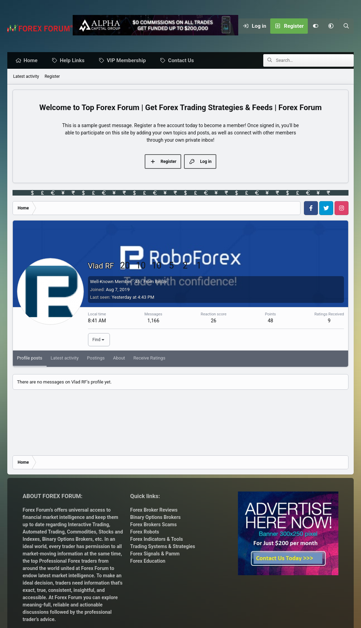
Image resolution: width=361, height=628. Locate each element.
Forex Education (147, 561)
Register (52, 76)
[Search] (346, 26)
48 (270, 321)
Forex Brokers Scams (153, 524)
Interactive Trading (88, 524)
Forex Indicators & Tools (156, 539)
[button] (330, 26)
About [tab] (119, 358)
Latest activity (26, 76)
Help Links (74, 61)
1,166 (153, 321)
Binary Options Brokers (67, 539)
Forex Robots (144, 532)
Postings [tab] (96, 358)
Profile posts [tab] (29, 358)
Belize (161, 281)
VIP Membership (128, 61)
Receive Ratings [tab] (150, 358)
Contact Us (182, 61)
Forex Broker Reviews (153, 510)
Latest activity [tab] (65, 358)
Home (32, 61)
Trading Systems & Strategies (162, 546)
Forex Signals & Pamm (154, 553)
